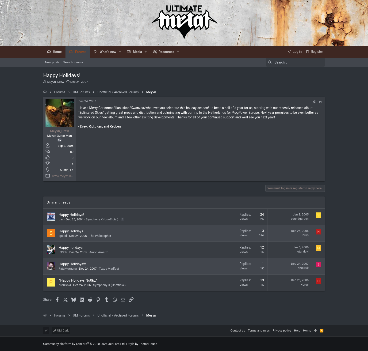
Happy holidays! (71, 247)
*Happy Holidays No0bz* (78, 280)
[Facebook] (323, 344)
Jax (61, 219)
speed (63, 236)
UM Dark (61, 330)
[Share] (314, 102)
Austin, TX (66, 170)
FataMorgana (68, 268)
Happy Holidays (71, 231)
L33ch (63, 252)
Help (297, 330)
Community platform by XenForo (84, 344)
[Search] (295, 62)
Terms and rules (259, 330)
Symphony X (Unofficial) (102, 219)
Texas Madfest (109, 268)
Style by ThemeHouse (142, 344)
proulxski (65, 285)
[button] (120, 51)
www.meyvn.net (63, 176)
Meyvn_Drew (55, 81)
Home (307, 330)
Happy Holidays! (71, 215)
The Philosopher (100, 236)
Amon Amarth (98, 252)
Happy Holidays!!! (72, 264)
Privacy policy (281, 330)
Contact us (237, 330)
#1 (320, 102)
